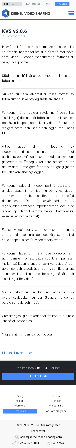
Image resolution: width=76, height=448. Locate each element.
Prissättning (56, 405)
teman (20, 400)
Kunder (56, 396)
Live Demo (20, 411)
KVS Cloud (62, 4)
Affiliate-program (56, 411)
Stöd (48, 4)
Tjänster (56, 400)
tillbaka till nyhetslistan (17, 353)
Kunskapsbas (33, 4)
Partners (20, 405)
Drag (20, 396)
